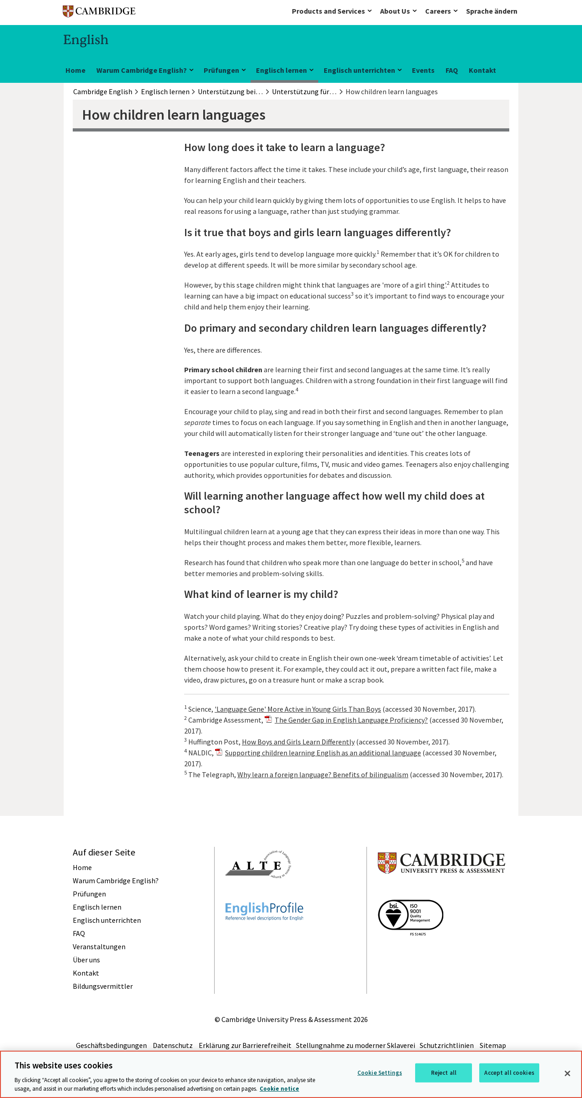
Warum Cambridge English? (141, 70)
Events (423, 70)
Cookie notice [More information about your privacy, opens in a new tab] (279, 1089)
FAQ (452, 70)
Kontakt (482, 70)
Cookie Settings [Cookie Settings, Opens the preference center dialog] (379, 1073)
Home (75, 70)
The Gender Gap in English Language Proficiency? (351, 719)
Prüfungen (221, 70)
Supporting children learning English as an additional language (323, 752)
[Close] (567, 1073)
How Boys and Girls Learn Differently (298, 741)
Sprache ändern (491, 10)
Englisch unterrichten (359, 70)
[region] (291, 1074)
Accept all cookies (509, 1073)
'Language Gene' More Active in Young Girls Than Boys (298, 708)
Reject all (444, 1073)
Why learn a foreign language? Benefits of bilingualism (322, 774)
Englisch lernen (281, 70)
